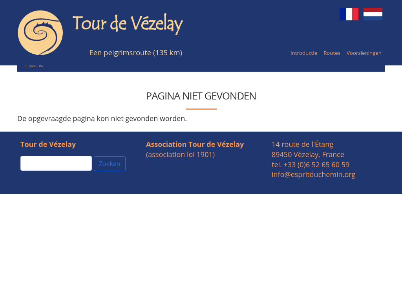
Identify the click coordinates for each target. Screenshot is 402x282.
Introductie (304, 52)
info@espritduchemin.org (313, 174)
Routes (331, 52)
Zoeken (110, 163)
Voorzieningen (364, 52)
